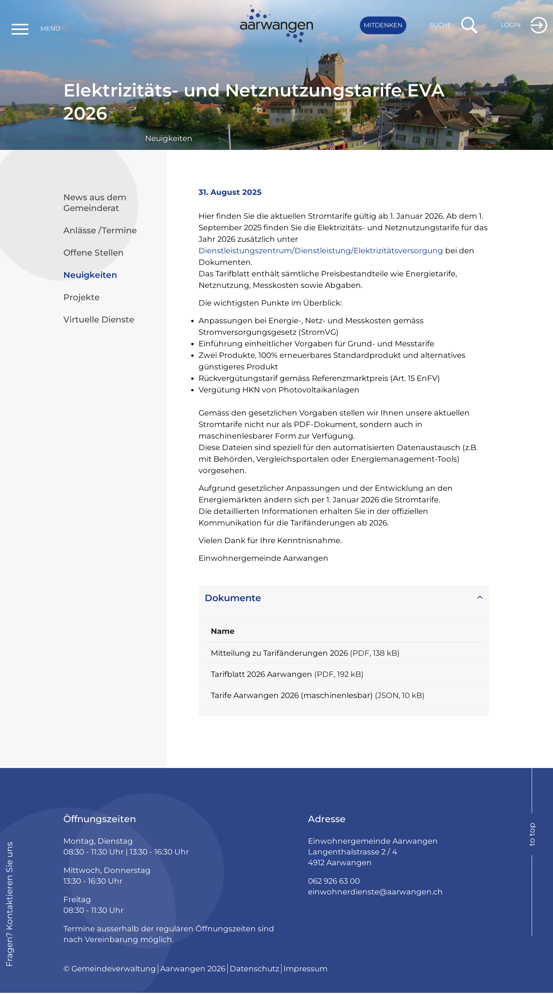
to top (531, 835)
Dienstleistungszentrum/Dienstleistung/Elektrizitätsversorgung (321, 250)
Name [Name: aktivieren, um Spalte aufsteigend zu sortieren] (223, 631)
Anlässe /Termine (100, 230)
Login (511, 24)
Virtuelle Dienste (98, 319)
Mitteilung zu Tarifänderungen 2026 (279, 653)
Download (456, 653)
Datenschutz (254, 969)
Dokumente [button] (233, 597)
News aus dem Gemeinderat (94, 202)
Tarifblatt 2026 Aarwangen (261, 674)
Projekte (81, 297)
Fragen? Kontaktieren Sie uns (9, 905)
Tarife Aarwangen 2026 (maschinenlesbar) (292, 696)
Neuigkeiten (112, 274)
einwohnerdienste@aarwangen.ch (375, 893)
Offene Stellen (93, 253)
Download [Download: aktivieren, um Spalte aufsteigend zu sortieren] (455, 631)
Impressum (305, 969)
